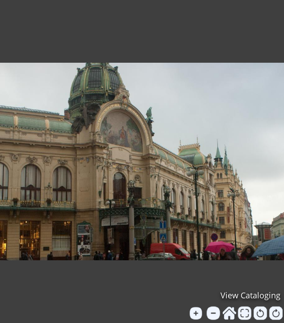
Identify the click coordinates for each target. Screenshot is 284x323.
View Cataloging (250, 295)
